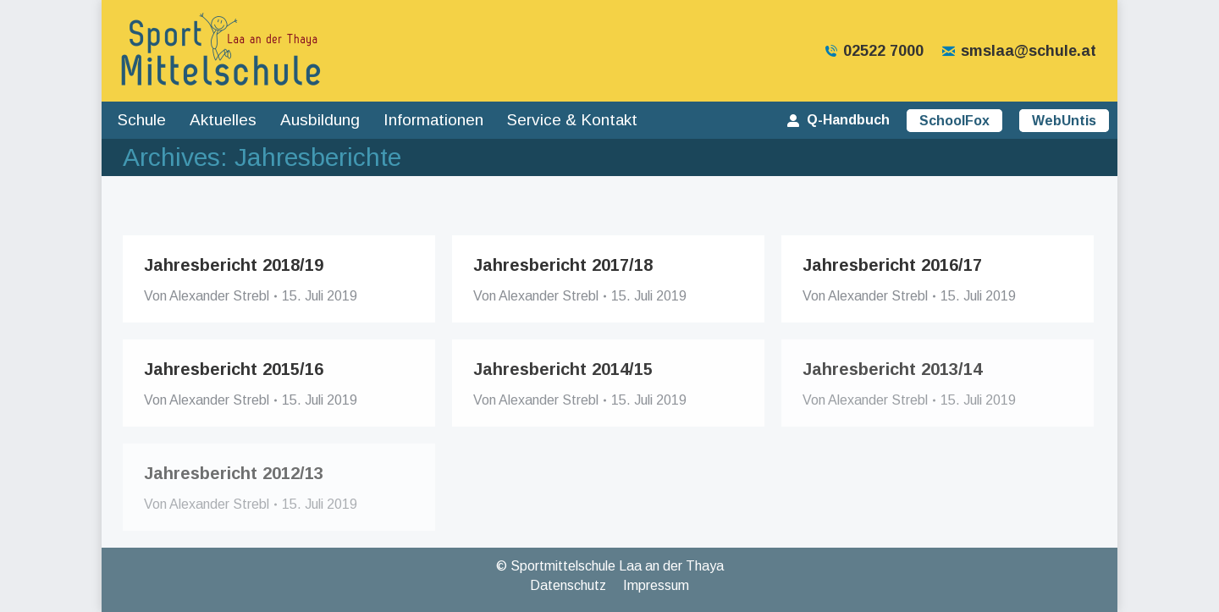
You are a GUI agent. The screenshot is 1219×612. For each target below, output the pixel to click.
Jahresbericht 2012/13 (233, 473)
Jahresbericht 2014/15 (563, 369)
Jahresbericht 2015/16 (233, 369)
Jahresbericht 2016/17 (892, 265)
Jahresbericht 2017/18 (563, 265)
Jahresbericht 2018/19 (233, 265)
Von (206, 296)
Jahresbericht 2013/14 (892, 369)
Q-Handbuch (837, 120)
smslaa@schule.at (1018, 50)
